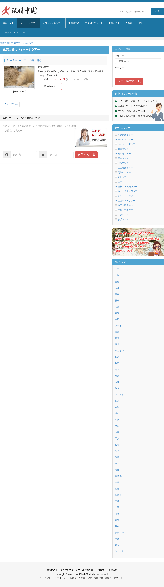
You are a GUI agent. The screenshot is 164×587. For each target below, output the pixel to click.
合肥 (117, 319)
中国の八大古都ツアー (129, 191)
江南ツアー (123, 182)
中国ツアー (16, 43)
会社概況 (51, 569)
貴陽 (117, 338)
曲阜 (117, 482)
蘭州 (117, 332)
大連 (117, 382)
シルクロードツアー (127, 144)
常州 (117, 375)
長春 (117, 363)
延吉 (117, 526)
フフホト (119, 394)
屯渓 (117, 501)
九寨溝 (118, 476)
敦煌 (117, 457)
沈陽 (117, 388)
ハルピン (119, 350)
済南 (117, 419)
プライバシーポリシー (69, 569)
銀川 (117, 401)
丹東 (117, 520)
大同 (117, 507)
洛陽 (117, 463)
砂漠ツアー (123, 219)
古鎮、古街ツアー (126, 210)
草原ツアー (123, 214)
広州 (117, 306)
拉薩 (117, 444)
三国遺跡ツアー (125, 167)
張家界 (118, 495)
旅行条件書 (87, 569)
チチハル (119, 532)
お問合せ (99, 569)
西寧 (117, 407)
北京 (117, 269)
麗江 (117, 470)
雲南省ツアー (124, 158)
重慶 (117, 281)
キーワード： (121, 67)
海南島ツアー (124, 149)
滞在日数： (120, 56)
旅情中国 (4, 43)
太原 (117, 432)
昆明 (117, 451)
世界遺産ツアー (125, 135)
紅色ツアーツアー (126, 196)
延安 (117, 545)
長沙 (117, 357)
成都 (117, 413)
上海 (117, 275)
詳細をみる (49, 86)
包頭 (117, 488)
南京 (117, 369)
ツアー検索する (129, 81)
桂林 (117, 300)
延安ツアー (30, 43)
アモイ (118, 325)
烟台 (117, 426)
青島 (117, 313)
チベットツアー (125, 139)
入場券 (128, 23)
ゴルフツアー (124, 163)
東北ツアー (123, 177)
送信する (86, 154)
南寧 (117, 294)
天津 (117, 288)
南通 (117, 538)
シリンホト (120, 551)
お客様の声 (111, 569)
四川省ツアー (124, 153)
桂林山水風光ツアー (127, 186)
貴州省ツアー (124, 172)
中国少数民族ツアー (127, 205)
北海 (117, 513)
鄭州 (117, 344)
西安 (117, 438)
